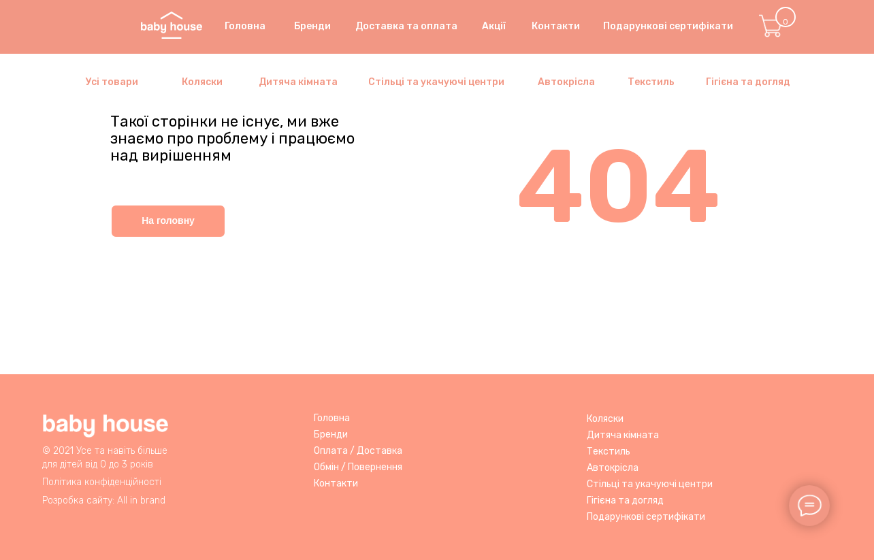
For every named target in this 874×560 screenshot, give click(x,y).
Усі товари (112, 82)
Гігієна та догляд (748, 82)
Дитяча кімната (298, 82)
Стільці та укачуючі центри (436, 82)
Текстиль (651, 82)
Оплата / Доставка (358, 451)
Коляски (202, 82)
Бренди (331, 434)
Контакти (336, 483)
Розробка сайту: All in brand (103, 500)
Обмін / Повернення (358, 467)
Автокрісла (566, 82)
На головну (168, 220)
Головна (332, 418)
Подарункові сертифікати (646, 517)
